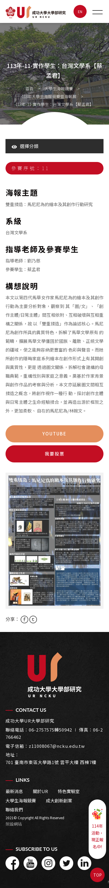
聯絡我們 (14, 809)
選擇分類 (25, 146)
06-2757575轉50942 (50, 730)
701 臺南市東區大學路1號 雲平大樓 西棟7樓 (51, 762)
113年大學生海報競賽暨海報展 (49, 96)
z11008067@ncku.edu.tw (57, 746)
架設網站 (14, 824)
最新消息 (14, 791)
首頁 (29, 88)
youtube (54, 434)
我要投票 (55, 454)
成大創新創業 (59, 800)
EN (80, 11)
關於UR (40, 791)
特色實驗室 (69, 791)
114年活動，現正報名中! (97, 828)
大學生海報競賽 (58, 88)
